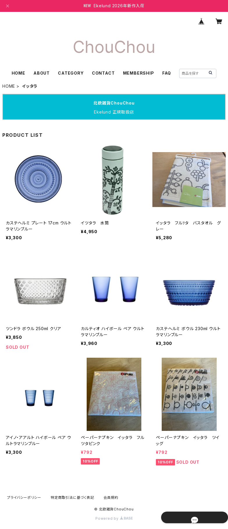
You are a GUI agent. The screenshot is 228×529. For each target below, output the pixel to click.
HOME (18, 73)
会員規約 (111, 497)
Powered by (114, 518)
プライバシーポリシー (24, 497)
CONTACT (103, 73)
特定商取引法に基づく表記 (72, 497)
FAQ (166, 73)
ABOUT (41, 73)
